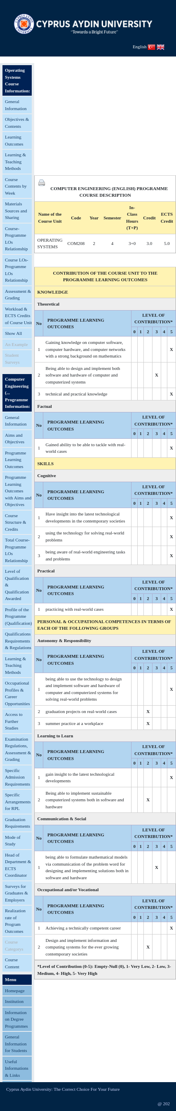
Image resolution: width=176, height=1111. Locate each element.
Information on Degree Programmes (16, 1019)
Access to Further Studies (13, 721)
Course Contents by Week (16, 186)
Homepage (15, 990)
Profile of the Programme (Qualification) (18, 616)
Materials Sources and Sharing (16, 210)
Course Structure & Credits (15, 522)
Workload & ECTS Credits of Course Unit (18, 315)
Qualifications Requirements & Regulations (18, 640)
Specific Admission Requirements (17, 777)
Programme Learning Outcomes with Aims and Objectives (18, 491)
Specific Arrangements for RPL (18, 801)
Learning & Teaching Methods (15, 161)
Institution (14, 1001)
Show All (13, 333)
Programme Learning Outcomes (15, 459)
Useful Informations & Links (16, 1068)
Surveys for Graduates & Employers (16, 893)
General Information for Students (16, 1043)
